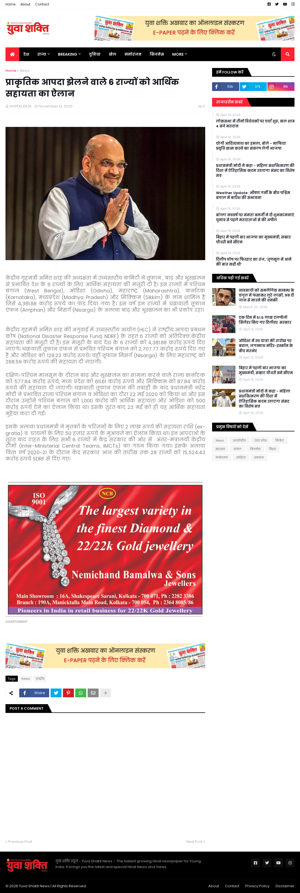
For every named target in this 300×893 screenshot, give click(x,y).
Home (10, 4)
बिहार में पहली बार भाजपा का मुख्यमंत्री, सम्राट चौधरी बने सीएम (253, 240)
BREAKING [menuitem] (67, 54)
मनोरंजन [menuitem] (132, 54)
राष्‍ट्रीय (40, 678)
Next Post (194, 841)
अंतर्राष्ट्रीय (239, 440)
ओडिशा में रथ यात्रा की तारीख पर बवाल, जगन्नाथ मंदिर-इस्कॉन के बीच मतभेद (266, 346)
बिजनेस (255, 449)
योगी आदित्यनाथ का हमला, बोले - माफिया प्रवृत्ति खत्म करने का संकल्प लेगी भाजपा (251, 146)
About (25, 4)
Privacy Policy (257, 886)
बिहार (272, 449)
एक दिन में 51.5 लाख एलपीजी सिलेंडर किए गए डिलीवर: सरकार (265, 320)
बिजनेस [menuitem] (157, 54)
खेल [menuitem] (112, 54)
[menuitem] (12, 54)
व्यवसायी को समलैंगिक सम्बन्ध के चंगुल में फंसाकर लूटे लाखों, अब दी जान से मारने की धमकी (266, 295)
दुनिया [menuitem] (95, 54)
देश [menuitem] (26, 54)
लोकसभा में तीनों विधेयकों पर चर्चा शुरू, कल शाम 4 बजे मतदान (255, 124)
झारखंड (220, 449)
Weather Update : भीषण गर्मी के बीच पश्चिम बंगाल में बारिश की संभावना (253, 195)
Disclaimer (285, 886)
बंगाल (237, 449)
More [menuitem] (178, 54)
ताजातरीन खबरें (229, 102)
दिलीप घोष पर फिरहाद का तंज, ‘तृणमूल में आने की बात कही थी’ (253, 262)
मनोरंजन (222, 457)
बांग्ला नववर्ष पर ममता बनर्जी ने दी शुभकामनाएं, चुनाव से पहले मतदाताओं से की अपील (255, 218)
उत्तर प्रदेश (260, 440)
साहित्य (241, 457)
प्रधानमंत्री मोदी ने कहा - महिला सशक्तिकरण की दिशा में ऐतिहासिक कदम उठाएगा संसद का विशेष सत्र (255, 170)
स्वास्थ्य (259, 457)
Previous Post (20, 841)
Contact (42, 4)
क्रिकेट (279, 440)
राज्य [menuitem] (41, 54)
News (25, 70)
